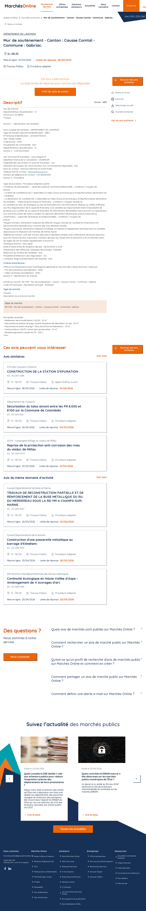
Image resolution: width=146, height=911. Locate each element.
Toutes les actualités (73, 829)
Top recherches (39, 897)
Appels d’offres (10, 17)
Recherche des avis (96, 866)
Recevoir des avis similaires (129, 81)
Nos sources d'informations (100, 861)
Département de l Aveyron (19, 34)
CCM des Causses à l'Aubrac (22, 366)
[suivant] (136, 778)
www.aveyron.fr (38, 156)
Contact (116, 5)
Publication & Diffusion (70, 876)
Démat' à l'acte (66, 881)
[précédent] (9, 778)
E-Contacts (65, 887)
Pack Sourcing (66, 861)
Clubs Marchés (122, 867)
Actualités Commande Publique (125, 857)
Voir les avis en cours (55, 91)
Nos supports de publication (72, 898)
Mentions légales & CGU (42, 861)
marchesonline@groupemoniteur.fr (18, 856)
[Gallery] (73, 779)
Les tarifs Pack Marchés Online (70, 893)
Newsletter (37, 887)
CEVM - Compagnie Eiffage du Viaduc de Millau (31, 440)
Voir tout (102, 355)
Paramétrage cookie (41, 876)
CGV (34, 866)
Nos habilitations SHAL (70, 903)
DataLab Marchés (68, 866)
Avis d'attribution (39, 892)
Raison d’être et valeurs (42, 856)
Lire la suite (32, 814)
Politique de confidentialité (44, 871)
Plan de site (121, 883)
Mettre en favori (122, 92)
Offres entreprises (62, 5)
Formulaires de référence (127, 873)
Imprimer (119, 99)
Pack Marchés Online (69, 856)
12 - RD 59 (12, 53)
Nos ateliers (121, 878)
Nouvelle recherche (31, 17)
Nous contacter (20, 656)
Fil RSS (35, 881)
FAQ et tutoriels (123, 862)
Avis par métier (95, 876)
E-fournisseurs (66, 871)
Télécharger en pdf (124, 105)
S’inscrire (131, 5)
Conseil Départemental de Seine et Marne (29, 488)
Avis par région (95, 871)
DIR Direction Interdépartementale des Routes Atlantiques (37, 573)
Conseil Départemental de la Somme (26, 535)
